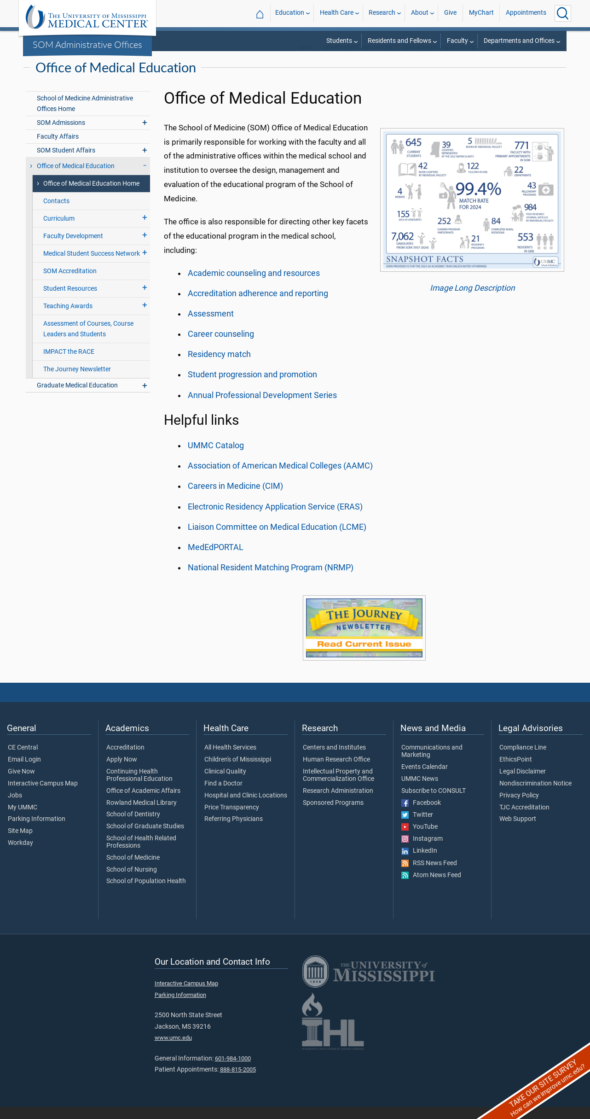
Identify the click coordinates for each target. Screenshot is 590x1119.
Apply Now (121, 771)
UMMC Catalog (216, 457)
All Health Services (230, 759)
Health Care (336, 13)
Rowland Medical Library (141, 815)
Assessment (211, 325)
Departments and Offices (519, 41)
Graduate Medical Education (77, 397)
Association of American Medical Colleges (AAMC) (280, 477)
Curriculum (59, 230)
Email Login (24, 771)
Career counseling (221, 346)
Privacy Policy (519, 807)
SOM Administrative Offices (87, 44)
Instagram (422, 851)
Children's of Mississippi (237, 771)
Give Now (21, 783)
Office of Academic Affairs (143, 803)
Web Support (517, 831)
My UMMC (22, 819)
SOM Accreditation (70, 283)
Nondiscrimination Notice (535, 795)
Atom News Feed (431, 887)
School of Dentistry (133, 826)
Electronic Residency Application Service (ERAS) (275, 518)
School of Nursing (131, 881)
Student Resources (70, 301)
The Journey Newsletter (77, 381)
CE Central (23, 759)
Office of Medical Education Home (91, 195)
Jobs (15, 807)
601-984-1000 (233, 1070)
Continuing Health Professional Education (139, 787)
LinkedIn (419, 863)
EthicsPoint (515, 771)
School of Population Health (146, 893)
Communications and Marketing (432, 763)
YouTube (419, 839)
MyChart (481, 13)
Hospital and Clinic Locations (245, 807)
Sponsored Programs (333, 815)
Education (289, 13)
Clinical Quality (225, 783)
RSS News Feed (429, 875)
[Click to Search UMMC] (563, 13)
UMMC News (419, 791)
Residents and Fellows (399, 41)
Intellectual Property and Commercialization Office (338, 787)
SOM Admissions (61, 135)
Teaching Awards (68, 318)
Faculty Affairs (58, 148)
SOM (305, 60)
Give (450, 13)
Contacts (56, 213)
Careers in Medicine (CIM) (235, 498)
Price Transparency (231, 819)
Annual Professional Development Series (262, 407)
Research (382, 13)
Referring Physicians (233, 831)
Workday (20, 855)
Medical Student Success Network (91, 265)
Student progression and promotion (252, 386)
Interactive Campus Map (43, 795)
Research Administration (338, 803)
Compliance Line (522, 759)
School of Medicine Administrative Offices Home (85, 115)
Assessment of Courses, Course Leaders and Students (88, 341)
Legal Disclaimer (522, 783)
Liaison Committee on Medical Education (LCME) (277, 539)
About (419, 13)
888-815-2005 (238, 1081)
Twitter (417, 827)
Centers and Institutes (334, 759)
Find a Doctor (223, 795)
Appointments (526, 13)
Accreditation (125, 759)
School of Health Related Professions (141, 854)
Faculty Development (73, 248)
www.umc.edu (173, 1049)
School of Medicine (133, 869)
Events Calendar (424, 779)
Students (339, 41)
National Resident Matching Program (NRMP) (270, 579)
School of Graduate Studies (145, 838)
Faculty (457, 41)
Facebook (421, 815)
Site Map (20, 843)
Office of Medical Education (527, 60)
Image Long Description (472, 300)
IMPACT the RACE (68, 364)
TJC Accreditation (524, 819)
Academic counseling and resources (254, 285)
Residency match (219, 366)
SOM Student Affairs (66, 162)
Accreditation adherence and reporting (258, 305)
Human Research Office (336, 771)
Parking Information (36, 831)
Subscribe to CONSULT (433, 803)
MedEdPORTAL (215, 559)
